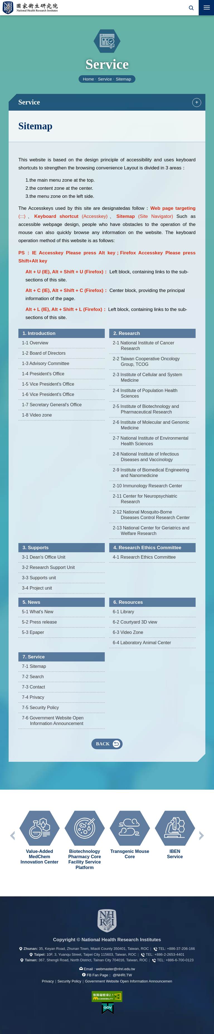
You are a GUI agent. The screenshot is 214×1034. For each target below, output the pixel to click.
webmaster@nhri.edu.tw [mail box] (115, 969)
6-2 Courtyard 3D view (135, 622)
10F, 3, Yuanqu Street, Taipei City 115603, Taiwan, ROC (91, 954)
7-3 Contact (33, 687)
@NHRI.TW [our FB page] (122, 975)
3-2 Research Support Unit (48, 567)
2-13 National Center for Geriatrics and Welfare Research (151, 530)
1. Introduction (39, 333)
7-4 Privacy (33, 697)
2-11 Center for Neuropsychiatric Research (145, 499)
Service (105, 79)
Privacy (48, 981)
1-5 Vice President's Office (48, 384)
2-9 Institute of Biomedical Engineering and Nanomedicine (151, 473)
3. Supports (36, 547)
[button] (191, 7)
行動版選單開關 (207, 9)
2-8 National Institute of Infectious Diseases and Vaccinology (146, 457)
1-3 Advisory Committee (45, 363)
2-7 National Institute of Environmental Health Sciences (150, 441)
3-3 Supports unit (39, 577)
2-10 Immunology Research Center (147, 485)
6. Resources (128, 602)
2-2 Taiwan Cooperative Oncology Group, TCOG (146, 361)
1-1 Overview (35, 342)
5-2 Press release (39, 622)
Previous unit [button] (12, 835)
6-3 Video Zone (128, 632)
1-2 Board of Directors (44, 353)
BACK (103, 743)
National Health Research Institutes (30, 7)
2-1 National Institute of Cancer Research (143, 345)
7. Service (34, 657)
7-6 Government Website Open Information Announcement (53, 721)
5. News (31, 602)
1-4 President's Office (43, 373)
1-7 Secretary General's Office (52, 404)
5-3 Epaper (33, 632)
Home (88, 79)
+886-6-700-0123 (180, 960)
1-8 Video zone (37, 415)
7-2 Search (33, 676)
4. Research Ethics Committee (147, 547)
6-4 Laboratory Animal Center (142, 642)
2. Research (126, 333)
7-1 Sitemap (34, 666)
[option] (39, 838)
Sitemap (123, 79)
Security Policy (69, 981)
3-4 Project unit (37, 588)
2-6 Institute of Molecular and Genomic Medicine (151, 425)
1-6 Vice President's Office (48, 394)
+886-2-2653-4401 (169, 954)
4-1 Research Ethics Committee (144, 557)
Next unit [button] (201, 835)
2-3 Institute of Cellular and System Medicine (147, 377)
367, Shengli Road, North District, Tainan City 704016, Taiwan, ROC (92, 960)
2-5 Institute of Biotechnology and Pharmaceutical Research (146, 409)
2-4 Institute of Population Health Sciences (145, 393)
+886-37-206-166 (181, 949)
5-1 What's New (37, 611)
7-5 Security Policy (40, 707)
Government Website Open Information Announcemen (128, 981)
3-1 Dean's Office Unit (43, 557)
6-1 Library (123, 611)
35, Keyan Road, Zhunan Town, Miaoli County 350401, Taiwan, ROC (94, 949)
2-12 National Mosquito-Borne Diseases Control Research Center (151, 515)
